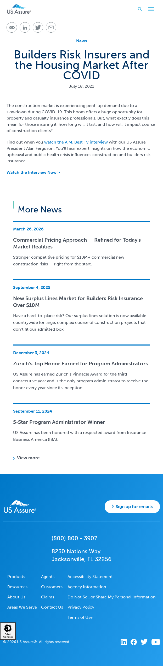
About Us (16, 596)
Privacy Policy (81, 607)
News (81, 40)
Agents (47, 576)
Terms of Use (80, 617)
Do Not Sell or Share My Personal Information (112, 596)
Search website (138, 9)
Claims (47, 596)
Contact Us (52, 607)
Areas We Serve (22, 607)
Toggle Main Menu (149, 9)
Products (16, 576)
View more (28, 457)
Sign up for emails (134, 506)
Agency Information (87, 586)
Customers (52, 586)
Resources (17, 586)
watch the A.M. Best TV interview (76, 142)
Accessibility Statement (90, 576)
